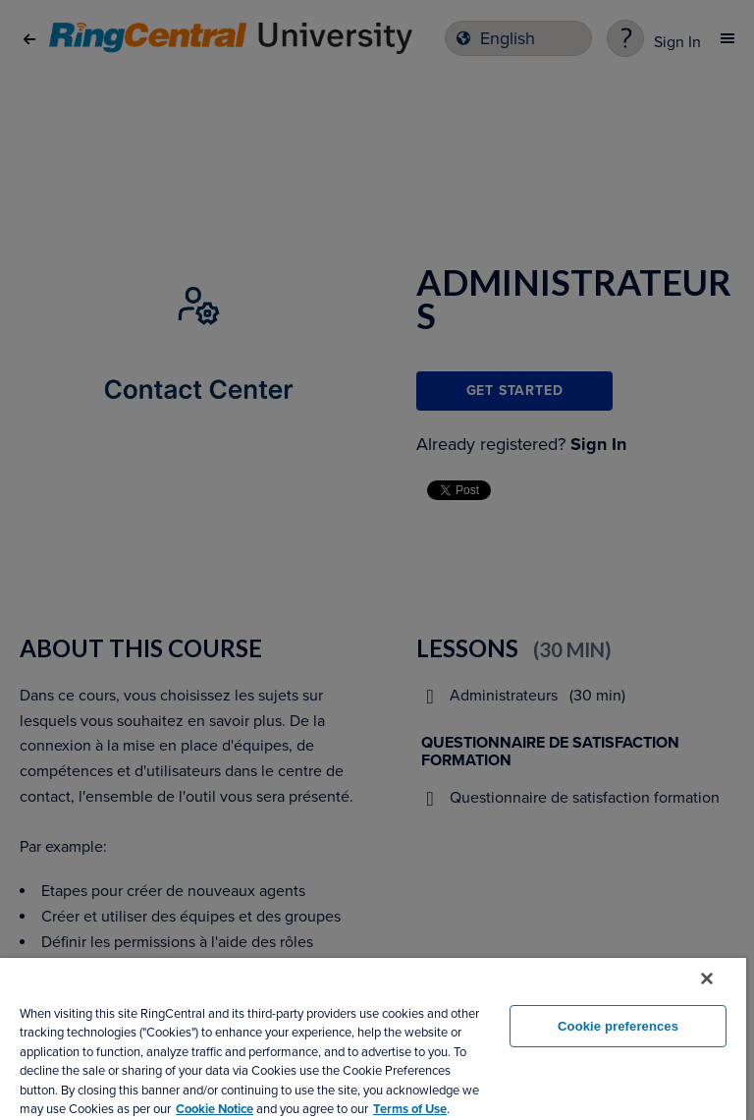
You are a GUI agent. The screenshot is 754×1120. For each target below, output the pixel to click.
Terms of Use (410, 1109)
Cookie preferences (618, 1026)
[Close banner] (707, 978)
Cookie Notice (214, 1109)
